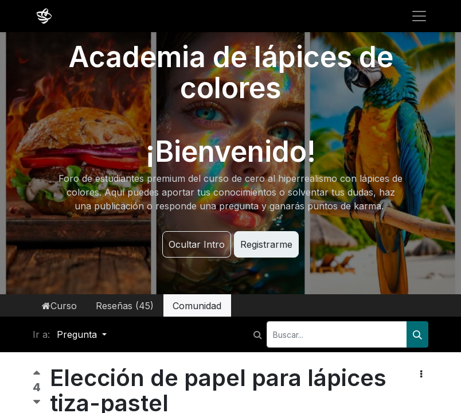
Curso (59, 305)
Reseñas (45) (125, 305)
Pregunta (78, 334)
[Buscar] (417, 334)
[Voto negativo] (37, 402)
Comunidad (197, 305)
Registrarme (266, 244)
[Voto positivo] (37, 375)
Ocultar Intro (197, 244)
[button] (421, 374)
